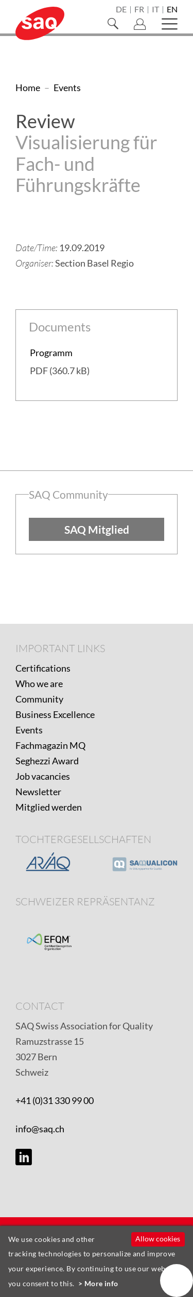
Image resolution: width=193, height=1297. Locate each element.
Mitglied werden (48, 807)
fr (139, 9)
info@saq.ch (39, 1128)
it (155, 9)
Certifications (43, 668)
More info (101, 1283)
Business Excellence (55, 714)
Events (29, 729)
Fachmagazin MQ (50, 745)
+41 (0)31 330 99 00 (54, 1100)
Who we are (39, 683)
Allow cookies (157, 1238)
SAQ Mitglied (96, 529)
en (172, 9)
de (121, 9)
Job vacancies (42, 776)
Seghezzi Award (47, 760)
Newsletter (38, 791)
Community (39, 699)
